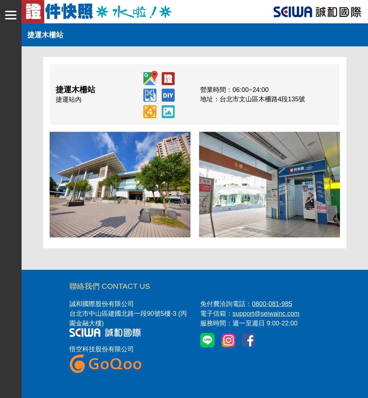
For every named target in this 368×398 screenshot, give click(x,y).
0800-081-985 (272, 303)
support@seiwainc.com (266, 313)
